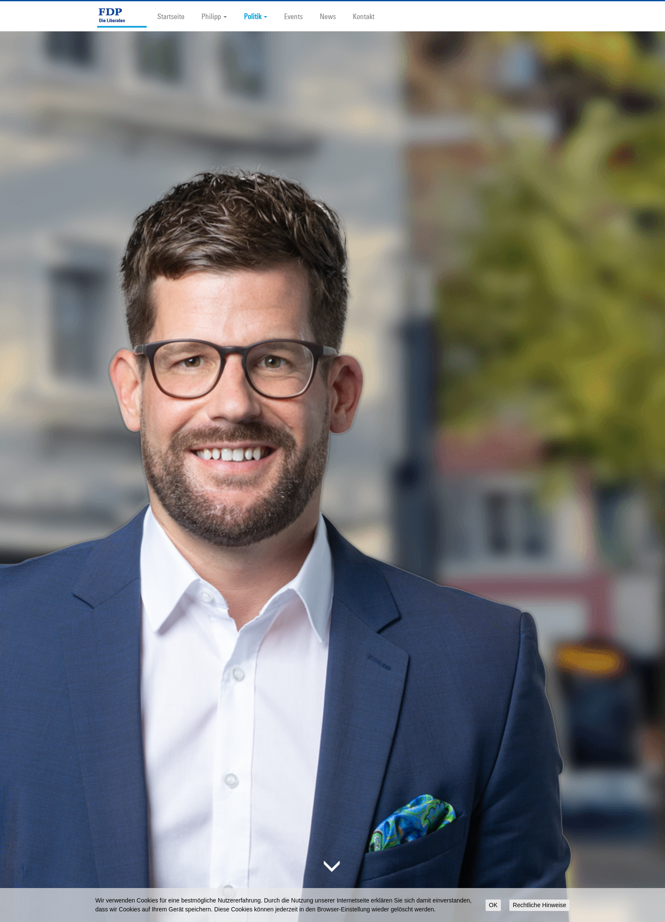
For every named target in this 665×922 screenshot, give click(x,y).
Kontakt (363, 16)
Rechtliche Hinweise (539, 905)
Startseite (170, 16)
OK (493, 905)
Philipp (214, 16)
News (328, 16)
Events (293, 16)
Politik (255, 16)
